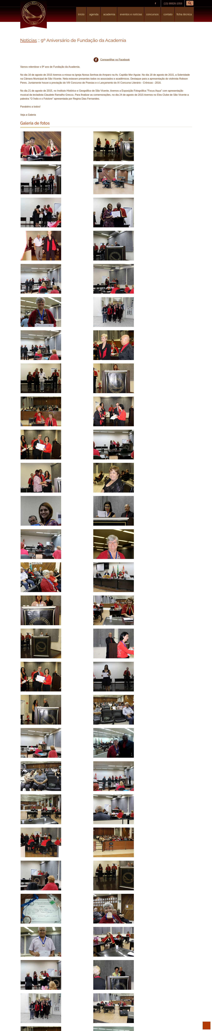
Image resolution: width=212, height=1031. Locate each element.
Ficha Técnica (184, 14)
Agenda (93, 14)
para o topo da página (206, 1025)
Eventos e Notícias (130, 14)
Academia (108, 14)
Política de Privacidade (96, 1021)
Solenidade (51, 1008)
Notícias (28, 40)
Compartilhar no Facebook (115, 59)
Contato (168, 14)
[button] (189, 3)
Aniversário (30, 1008)
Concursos (152, 14)
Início (81, 14)
